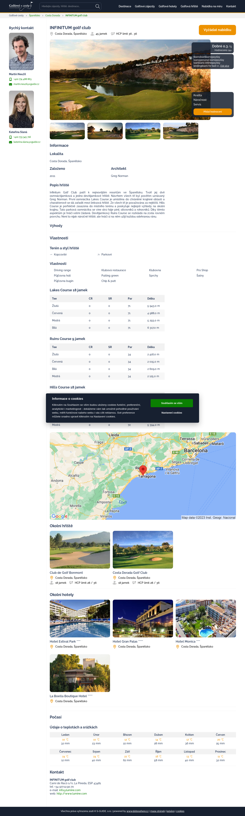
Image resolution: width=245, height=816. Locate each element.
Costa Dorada (52, 15)
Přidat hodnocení (212, 111)
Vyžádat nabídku (217, 30)
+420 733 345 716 (20, 137)
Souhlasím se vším (171, 403)
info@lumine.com (70, 790)
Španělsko (34, 15)
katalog (170, 811)
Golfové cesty (16, 15)
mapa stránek (157, 811)
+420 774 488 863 (20, 79)
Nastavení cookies (172, 412)
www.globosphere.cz (138, 811)
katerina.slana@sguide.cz (24, 142)
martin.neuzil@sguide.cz (24, 84)
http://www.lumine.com (72, 793)
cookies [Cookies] (180, 811)
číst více (224, 66)
